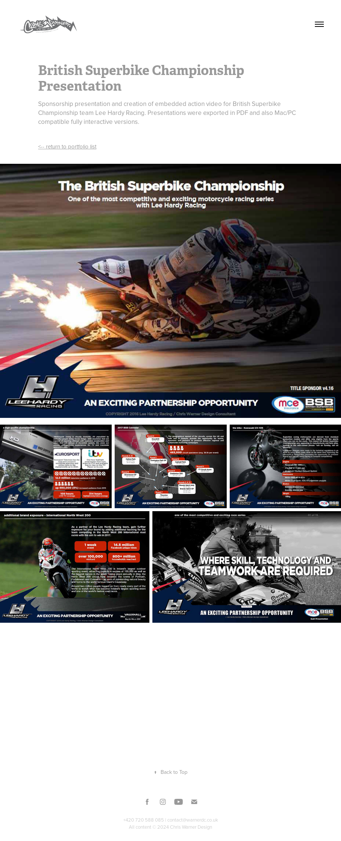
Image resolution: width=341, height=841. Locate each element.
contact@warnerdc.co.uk (192, 819)
